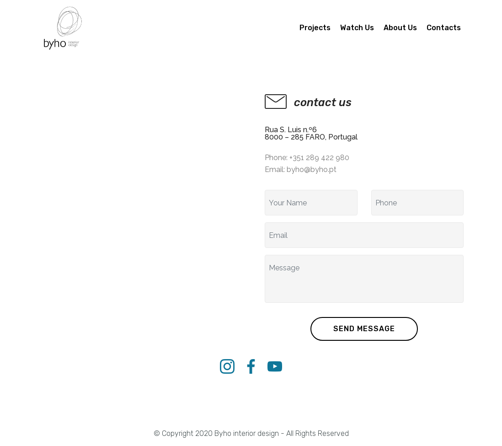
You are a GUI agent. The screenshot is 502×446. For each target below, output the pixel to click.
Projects (315, 27)
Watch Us (357, 27)
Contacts (444, 27)
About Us (400, 27)
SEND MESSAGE (364, 328)
